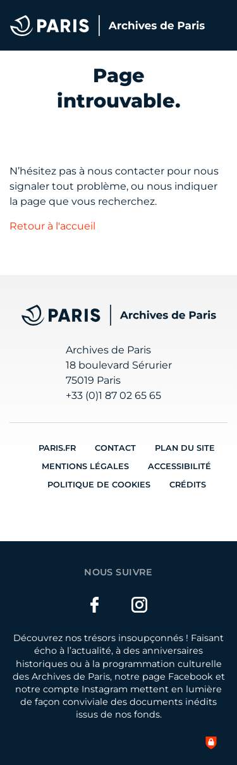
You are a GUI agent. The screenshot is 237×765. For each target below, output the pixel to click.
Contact (115, 448)
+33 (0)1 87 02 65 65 (113, 395)
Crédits (187, 484)
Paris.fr (57, 448)
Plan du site (185, 448)
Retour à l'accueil (52, 226)
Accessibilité (179, 466)
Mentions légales (85, 466)
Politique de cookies (98, 484)
